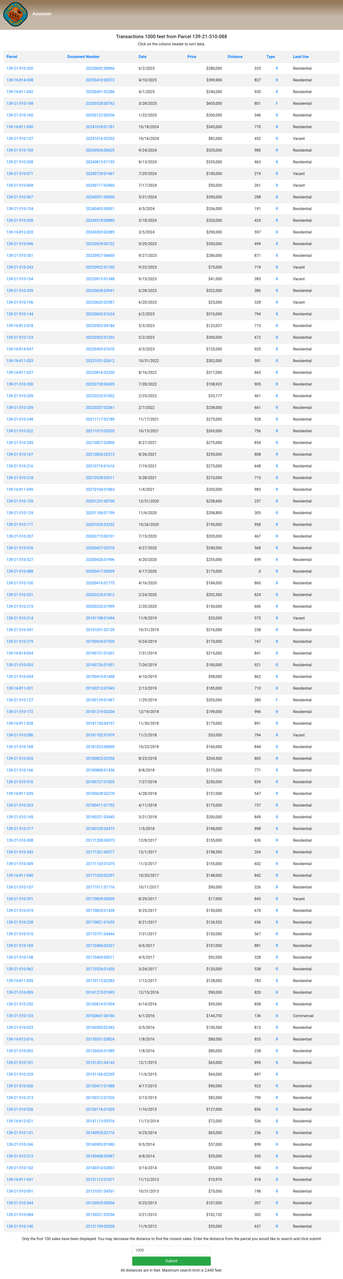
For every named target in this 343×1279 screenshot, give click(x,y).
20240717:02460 (100, 185)
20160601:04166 (100, 1016)
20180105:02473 (100, 828)
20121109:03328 (100, 1226)
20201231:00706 (100, 501)
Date (142, 56)
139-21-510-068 (19, 185)
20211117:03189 (100, 419)
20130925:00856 (100, 1203)
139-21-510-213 (19, 1156)
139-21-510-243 (19, 267)
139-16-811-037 (19, 372)
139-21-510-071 (19, 173)
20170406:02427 (100, 945)
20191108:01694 (100, 618)
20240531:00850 (100, 197)
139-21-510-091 (19, 1191)
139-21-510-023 (19, 1027)
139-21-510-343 (19, 852)
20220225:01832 (100, 396)
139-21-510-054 (19, 676)
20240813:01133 (100, 162)
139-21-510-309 (19, 863)
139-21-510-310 (19, 934)
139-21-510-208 (19, 162)
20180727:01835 (100, 782)
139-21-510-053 (19, 665)
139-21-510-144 (19, 314)
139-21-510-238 (19, 922)
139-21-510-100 (19, 583)
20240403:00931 (100, 208)
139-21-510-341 (19, 630)
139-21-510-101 (19, 1062)
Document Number (83, 56)
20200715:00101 (100, 536)
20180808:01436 (100, 770)
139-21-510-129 (19, 513)
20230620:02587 (100, 302)
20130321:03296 (100, 1214)
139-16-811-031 (19, 688)
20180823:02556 (100, 758)
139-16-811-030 (19, 127)
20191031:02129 (100, 630)
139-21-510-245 (19, 442)
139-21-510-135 (19, 501)
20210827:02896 (100, 442)
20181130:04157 (100, 723)
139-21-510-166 (19, 770)
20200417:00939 (100, 571)
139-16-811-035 (19, 793)
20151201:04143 (100, 1062)
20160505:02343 (100, 1027)
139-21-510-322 (19, 431)
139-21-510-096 (19, 244)
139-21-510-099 (19, 992)
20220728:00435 (100, 384)
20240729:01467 (100, 173)
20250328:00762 (100, 103)
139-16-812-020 (19, 232)
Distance (235, 56)
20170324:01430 (100, 969)
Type (271, 56)
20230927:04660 (100, 255)
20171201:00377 (100, 852)
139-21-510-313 (19, 1097)
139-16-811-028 (19, 723)
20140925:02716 (100, 1133)
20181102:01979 (100, 735)
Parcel (11, 56)
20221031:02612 (100, 361)
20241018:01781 (100, 127)
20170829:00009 (100, 899)
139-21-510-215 (19, 606)
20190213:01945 (100, 688)
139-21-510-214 (19, 618)
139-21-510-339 (19, 290)
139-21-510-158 (19, 957)
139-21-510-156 (19, 302)
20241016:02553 (100, 138)
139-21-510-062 (19, 969)
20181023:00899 (100, 747)
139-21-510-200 (19, 384)
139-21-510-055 (19, 758)
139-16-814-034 (19, 653)
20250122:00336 (100, 115)
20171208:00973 (100, 840)
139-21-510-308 (19, 840)
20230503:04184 (100, 325)
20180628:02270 (100, 793)
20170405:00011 (100, 957)
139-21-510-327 (19, 559)
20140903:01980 (100, 1144)
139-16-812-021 (19, 1121)
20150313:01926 (100, 1097)
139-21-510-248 (19, 419)
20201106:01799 (100, 513)
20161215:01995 (100, 992)
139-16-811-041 (19, 1179)
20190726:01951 (100, 665)
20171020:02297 (100, 875)
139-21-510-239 (19, 407)
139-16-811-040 (19, 875)
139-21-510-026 (19, 1086)
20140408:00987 (100, 1156)
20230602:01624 (100, 314)
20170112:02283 (100, 980)
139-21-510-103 (19, 150)
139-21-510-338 (19, 220)
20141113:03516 (100, 1121)
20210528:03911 (100, 478)
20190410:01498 (100, 676)
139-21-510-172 (19, 711)
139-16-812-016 (19, 1039)
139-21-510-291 (19, 899)
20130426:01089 (100, 1051)
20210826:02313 (100, 454)
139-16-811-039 (19, 980)
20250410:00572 (100, 80)
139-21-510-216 (19, 466)
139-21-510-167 (19, 454)
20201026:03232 (100, 524)
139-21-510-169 (19, 945)
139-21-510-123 (19, 337)
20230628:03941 (100, 290)
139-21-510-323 (19, 805)
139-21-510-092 (19, 1051)
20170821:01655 (100, 922)
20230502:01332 (100, 337)
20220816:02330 (100, 372)
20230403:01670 (100, 349)
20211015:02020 (100, 431)
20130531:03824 (100, 1039)
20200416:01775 (100, 583)
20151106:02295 (100, 1074)
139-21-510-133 (19, 1016)
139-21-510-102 (19, 1168)
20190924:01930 (100, 641)
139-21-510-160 (19, 115)
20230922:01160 (100, 267)
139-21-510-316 (19, 782)
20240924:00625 (100, 150)
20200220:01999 (100, 606)
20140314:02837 (100, 1168)
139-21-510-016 (19, 548)
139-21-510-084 (19, 1214)
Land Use (301, 56)
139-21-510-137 (19, 138)
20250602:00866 (100, 68)
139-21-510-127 (19, 700)
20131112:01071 (100, 1179)
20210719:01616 (100, 466)
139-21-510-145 (19, 817)
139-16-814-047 (19, 349)
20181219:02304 (100, 711)
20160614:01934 (100, 1004)
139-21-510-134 (19, 208)
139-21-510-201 (19, 255)
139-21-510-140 (19, 1226)
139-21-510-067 (19, 197)
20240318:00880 (100, 220)
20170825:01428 (100, 910)
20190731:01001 (100, 653)
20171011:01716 (100, 887)
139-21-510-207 (19, 536)
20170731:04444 (100, 934)
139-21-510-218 (19, 478)
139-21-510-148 (19, 103)
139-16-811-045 (19, 489)
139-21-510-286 (19, 735)
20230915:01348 (100, 279)
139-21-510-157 (19, 887)
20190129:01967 (100, 700)
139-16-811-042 (19, 92)
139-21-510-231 (19, 594)
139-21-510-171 (19, 524)
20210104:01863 (100, 489)
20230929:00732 (100, 244)
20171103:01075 (100, 863)
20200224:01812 (100, 594)
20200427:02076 (100, 548)
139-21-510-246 (19, 1144)
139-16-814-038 (19, 80)
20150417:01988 (100, 1086)
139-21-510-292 (19, 1004)
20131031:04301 (100, 1191)
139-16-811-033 (19, 361)
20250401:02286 (100, 92)
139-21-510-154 (19, 279)
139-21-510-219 (19, 641)
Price (191, 56)
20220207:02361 (100, 407)
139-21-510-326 (19, 1109)
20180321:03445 (100, 817)
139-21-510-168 (19, 747)
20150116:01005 (100, 1109)
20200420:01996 (100, 559)
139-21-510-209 (19, 396)
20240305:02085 (100, 232)
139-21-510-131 (19, 1133)
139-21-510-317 (19, 828)
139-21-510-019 (19, 910)
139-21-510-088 (19, 571)
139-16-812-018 (19, 325)
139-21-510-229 (19, 1074)
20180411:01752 (100, 805)
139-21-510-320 (19, 68)
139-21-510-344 (19, 1203)
